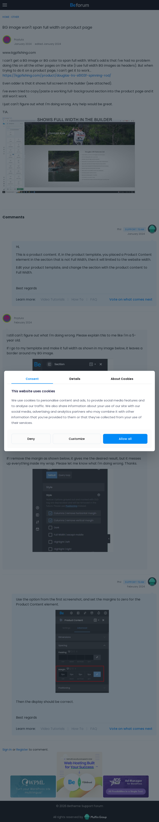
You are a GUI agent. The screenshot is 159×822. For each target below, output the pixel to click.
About (122, 379)
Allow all (125, 439)
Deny (31, 439)
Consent (32, 379)
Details (74, 379)
